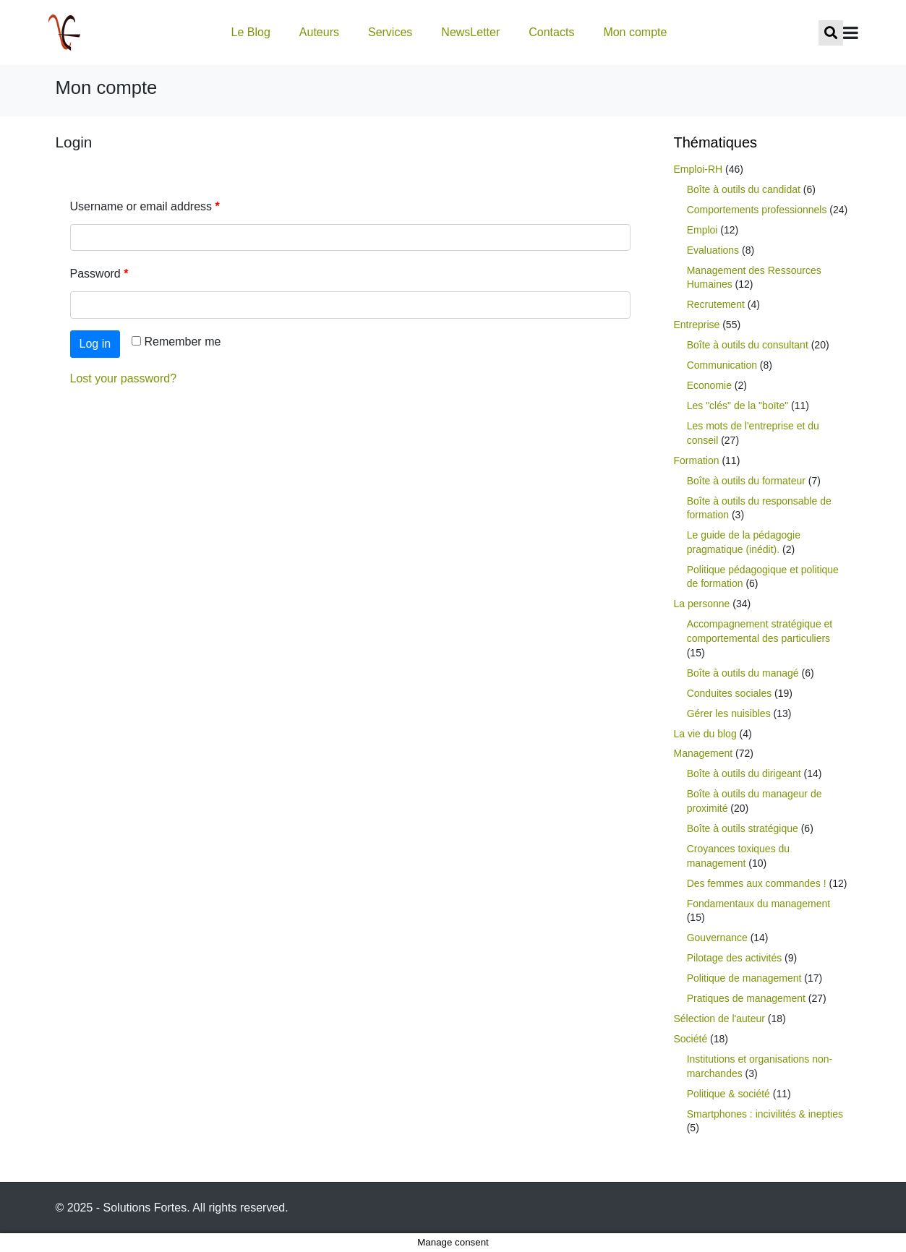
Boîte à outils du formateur (746, 480)
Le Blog (250, 32)
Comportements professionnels (757, 209)
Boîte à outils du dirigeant (744, 773)
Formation (696, 460)
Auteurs (319, 32)
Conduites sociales (729, 693)
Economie (709, 385)
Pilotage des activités (734, 958)
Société (691, 1039)
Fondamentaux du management (758, 903)
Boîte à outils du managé (743, 673)
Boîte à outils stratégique (742, 828)
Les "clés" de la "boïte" (738, 405)
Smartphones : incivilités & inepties (765, 1114)
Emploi (702, 230)
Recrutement (716, 304)
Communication (722, 365)
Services (390, 32)
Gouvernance (717, 937)
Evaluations (713, 250)
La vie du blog (705, 733)
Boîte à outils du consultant (747, 345)
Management (703, 753)
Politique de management (744, 978)
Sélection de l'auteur (719, 1018)
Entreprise (697, 324)
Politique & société (728, 1093)
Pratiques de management (746, 998)
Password (99, 273)
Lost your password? (123, 378)
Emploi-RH (698, 169)
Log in (95, 344)
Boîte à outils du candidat (743, 189)
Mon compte (635, 32)
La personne (702, 603)
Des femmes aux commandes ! (756, 883)
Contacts (551, 32)
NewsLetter (470, 32)
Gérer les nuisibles (729, 713)
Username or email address (145, 206)
